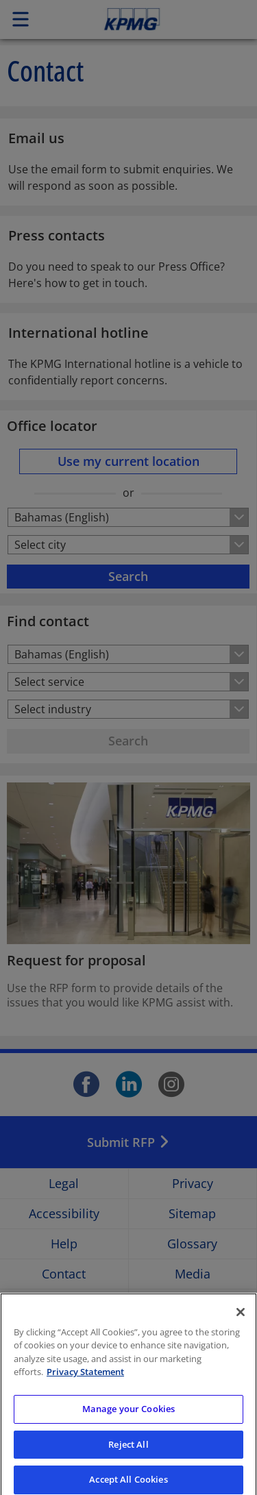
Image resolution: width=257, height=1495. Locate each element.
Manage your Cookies (128, 1418)
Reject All (128, 1454)
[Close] (240, 1322)
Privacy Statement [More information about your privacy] (85, 1381)
